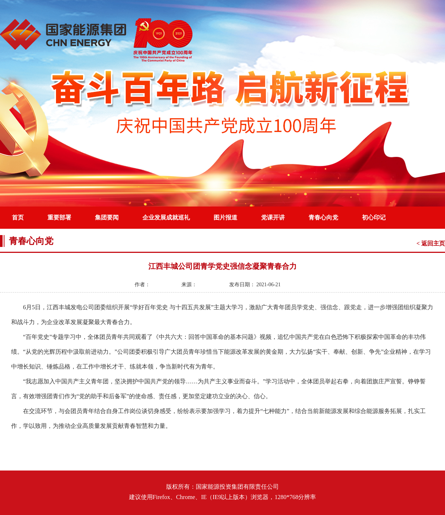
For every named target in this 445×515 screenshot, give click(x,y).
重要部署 (59, 217)
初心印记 (374, 217)
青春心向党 (323, 217)
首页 (18, 217)
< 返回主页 (430, 243)
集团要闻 (107, 217)
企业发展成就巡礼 (166, 217)
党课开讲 (273, 217)
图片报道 (225, 217)
